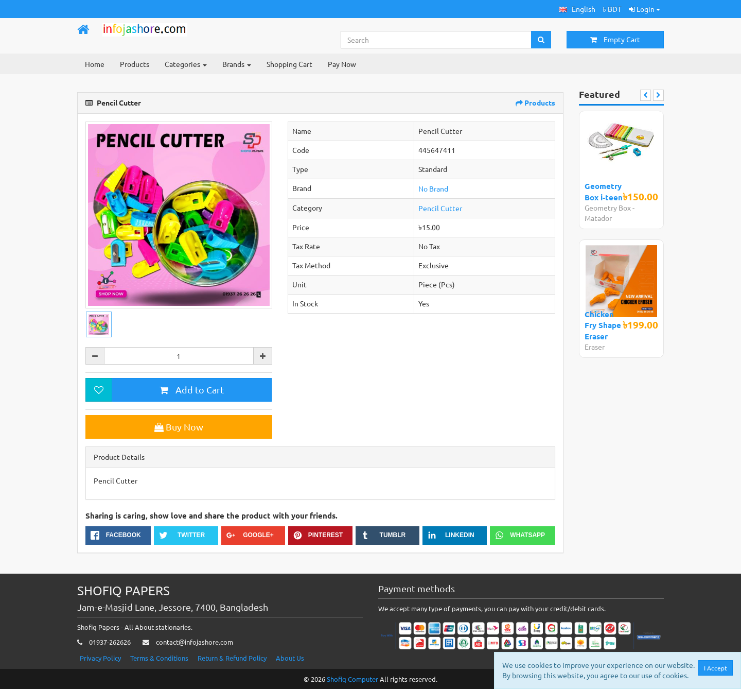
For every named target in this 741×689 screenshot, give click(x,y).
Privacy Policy (100, 657)
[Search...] (436, 39)
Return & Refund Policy (232, 657)
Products (134, 63)
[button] (577, 9)
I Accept (715, 668)
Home (94, 63)
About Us (290, 657)
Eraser (595, 346)
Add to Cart (192, 389)
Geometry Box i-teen (604, 191)
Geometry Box (608, 207)
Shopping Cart (289, 63)
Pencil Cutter (440, 208)
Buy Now (178, 426)
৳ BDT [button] (612, 8)
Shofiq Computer (352, 679)
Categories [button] (186, 63)
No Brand (433, 188)
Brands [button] (236, 63)
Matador (598, 217)
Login (644, 8)
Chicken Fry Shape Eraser (603, 325)
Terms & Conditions (159, 657)
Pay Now (342, 63)
